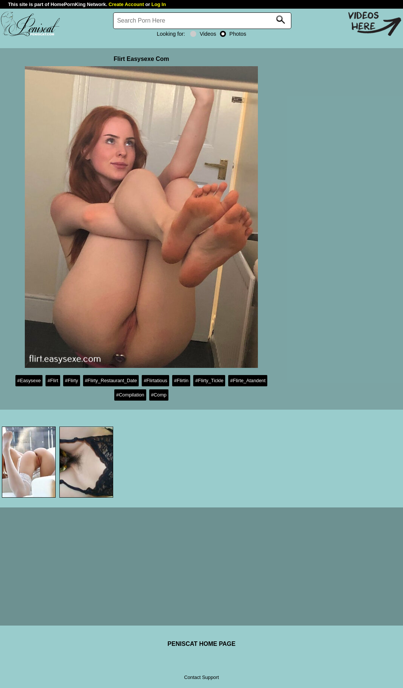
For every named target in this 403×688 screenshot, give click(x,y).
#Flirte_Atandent (247, 380)
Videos (203, 34)
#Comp (159, 395)
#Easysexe (29, 380)
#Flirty (71, 380)
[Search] (202, 20)
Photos (233, 34)
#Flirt (52, 380)
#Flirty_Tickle (209, 380)
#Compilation (130, 395)
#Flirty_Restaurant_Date (111, 380)
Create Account (126, 4)
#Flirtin (181, 380)
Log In (159, 4)
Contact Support (201, 677)
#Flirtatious (155, 380)
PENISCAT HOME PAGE (202, 644)
